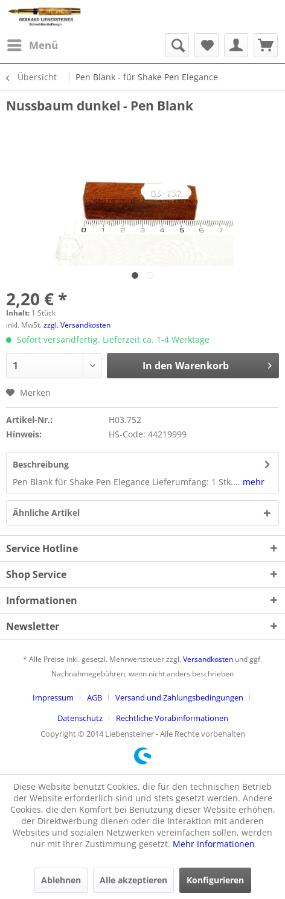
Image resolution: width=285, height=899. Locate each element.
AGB (94, 697)
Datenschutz (80, 718)
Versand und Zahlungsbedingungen (179, 697)
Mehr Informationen (214, 844)
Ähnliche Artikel (46, 512)
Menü (32, 44)
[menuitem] (32, 45)
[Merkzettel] (206, 45)
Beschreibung (41, 464)
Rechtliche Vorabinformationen (172, 718)
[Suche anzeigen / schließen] (177, 45)
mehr (252, 482)
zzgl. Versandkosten (76, 325)
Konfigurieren (215, 880)
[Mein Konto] (236, 45)
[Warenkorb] (266, 45)
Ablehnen (61, 880)
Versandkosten (208, 659)
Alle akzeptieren (133, 880)
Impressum (53, 697)
